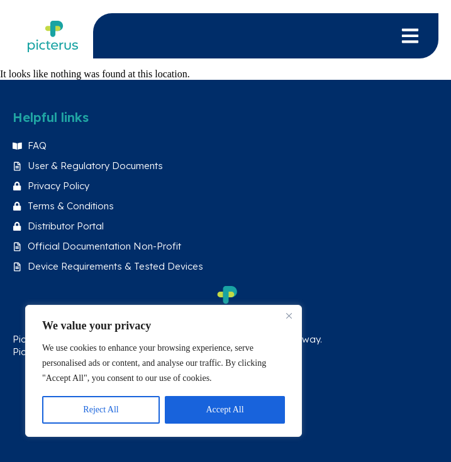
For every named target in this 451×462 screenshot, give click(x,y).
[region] (163, 371)
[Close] (288, 315)
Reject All (100, 409)
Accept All (224, 409)
